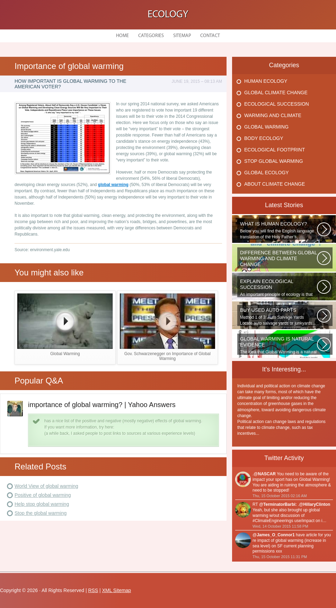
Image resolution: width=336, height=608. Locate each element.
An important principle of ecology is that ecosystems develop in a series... (278, 288)
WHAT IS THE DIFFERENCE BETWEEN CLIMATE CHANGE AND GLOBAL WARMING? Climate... (278, 259)
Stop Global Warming (273, 161)
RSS (93, 590)
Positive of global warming (43, 495)
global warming (113, 184)
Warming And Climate (272, 115)
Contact (210, 35)
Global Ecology (266, 172)
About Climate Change (274, 184)
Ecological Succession (276, 104)
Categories (151, 35)
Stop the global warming (41, 513)
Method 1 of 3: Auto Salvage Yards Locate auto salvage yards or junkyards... (278, 316)
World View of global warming (46, 486)
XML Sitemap (116, 590)
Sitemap (182, 35)
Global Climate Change (276, 92)
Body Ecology (263, 138)
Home (122, 35)
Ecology (168, 15)
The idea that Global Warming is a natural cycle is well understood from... (278, 345)
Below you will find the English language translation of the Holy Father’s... (278, 230)
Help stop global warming (42, 504)
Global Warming (266, 127)
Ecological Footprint (274, 149)
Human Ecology (265, 81)
